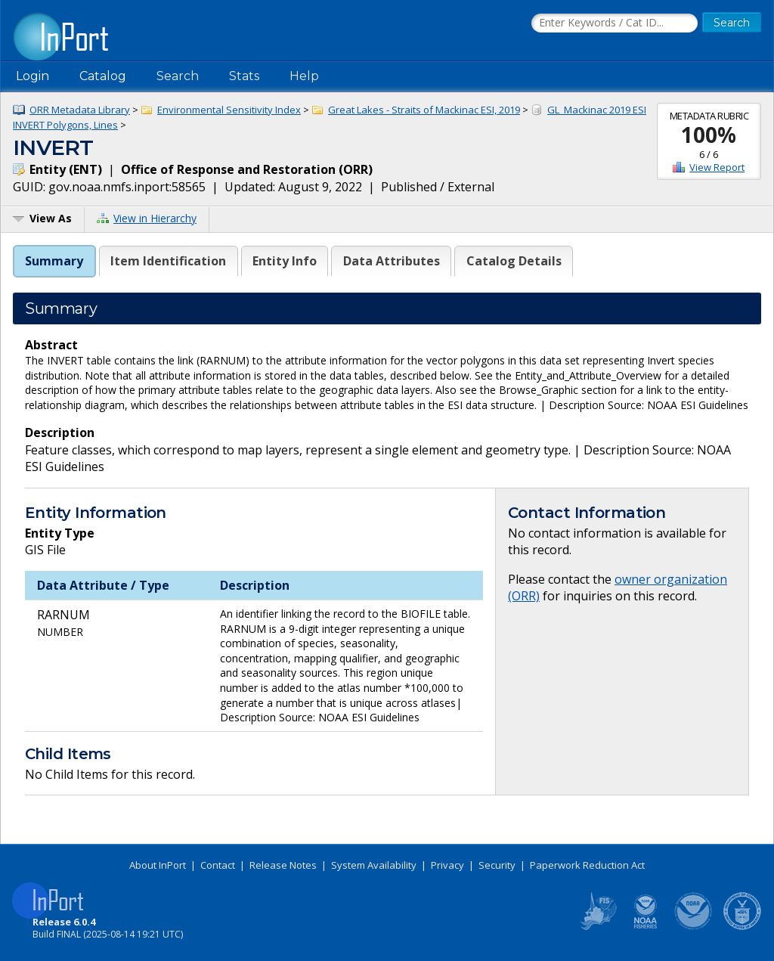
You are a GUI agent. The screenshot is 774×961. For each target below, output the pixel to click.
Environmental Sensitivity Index (229, 109)
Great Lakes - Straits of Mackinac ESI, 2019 (424, 109)
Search (177, 76)
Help (304, 76)
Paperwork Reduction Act (587, 865)
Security (496, 865)
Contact (217, 865)
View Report (717, 167)
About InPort (157, 865)
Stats (244, 76)
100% (708, 134)
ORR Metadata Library (79, 109)
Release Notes (283, 865)
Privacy (447, 865)
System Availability (373, 865)
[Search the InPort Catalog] (614, 23)
